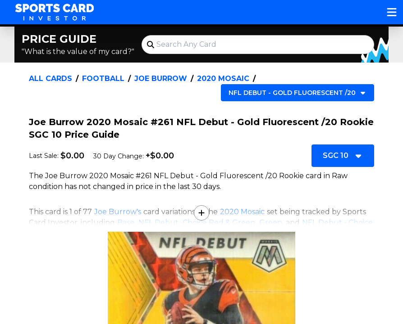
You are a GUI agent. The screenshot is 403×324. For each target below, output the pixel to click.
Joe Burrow (160, 78)
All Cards (50, 78)
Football (103, 78)
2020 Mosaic (223, 78)
